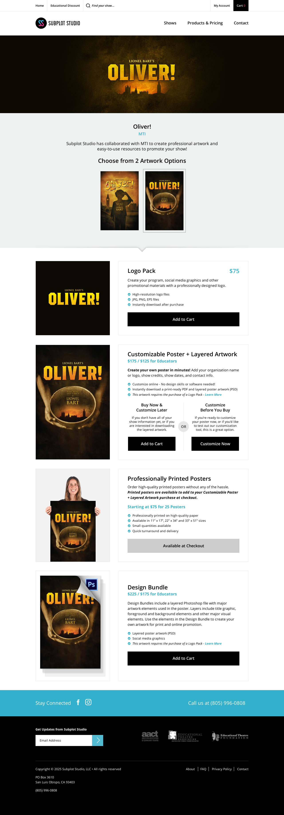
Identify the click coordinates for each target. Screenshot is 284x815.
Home (40, 6)
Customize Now (215, 443)
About (190, 769)
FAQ (203, 769)
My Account (222, 6)
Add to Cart (183, 319)
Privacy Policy (222, 769)
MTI (142, 133)
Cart (241, 6)
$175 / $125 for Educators (152, 361)
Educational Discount (65, 6)
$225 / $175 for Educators (152, 593)
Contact (242, 769)
